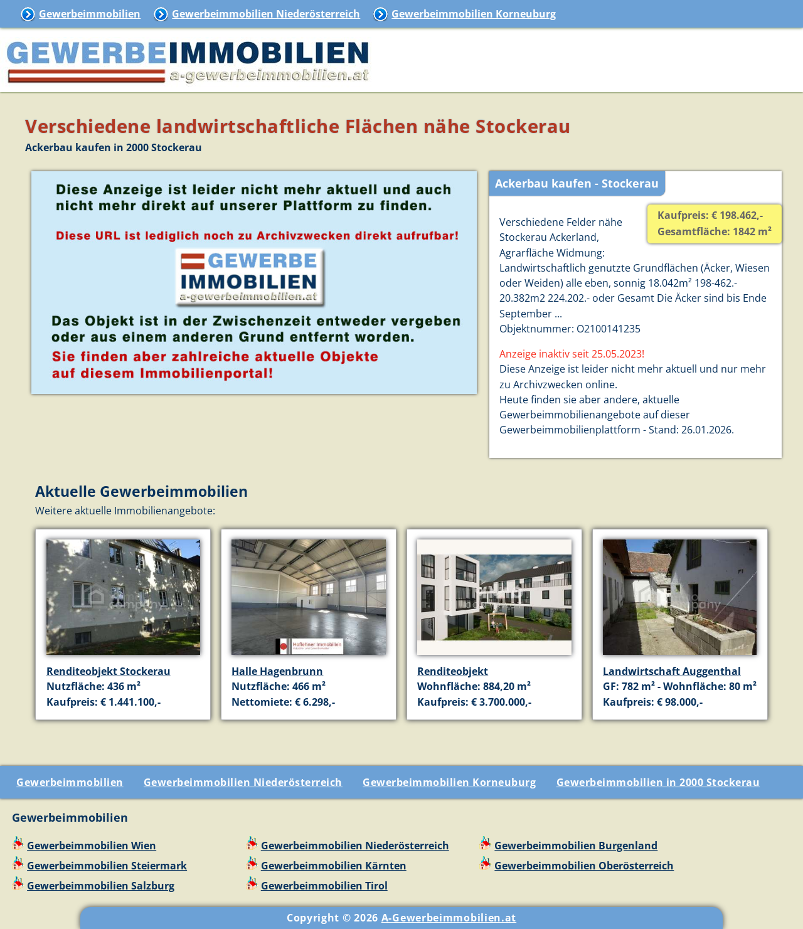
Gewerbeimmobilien (90, 14)
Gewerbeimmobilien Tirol (324, 886)
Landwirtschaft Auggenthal (672, 671)
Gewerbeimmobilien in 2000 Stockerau (658, 782)
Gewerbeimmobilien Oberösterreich (584, 866)
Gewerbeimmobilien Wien (91, 845)
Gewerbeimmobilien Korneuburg (473, 14)
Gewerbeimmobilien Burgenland (575, 845)
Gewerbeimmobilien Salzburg (100, 886)
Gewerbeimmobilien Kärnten (334, 866)
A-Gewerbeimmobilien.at (448, 918)
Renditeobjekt (452, 671)
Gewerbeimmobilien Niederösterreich (266, 14)
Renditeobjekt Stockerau (108, 671)
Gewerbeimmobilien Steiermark (107, 866)
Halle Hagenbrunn (277, 671)
